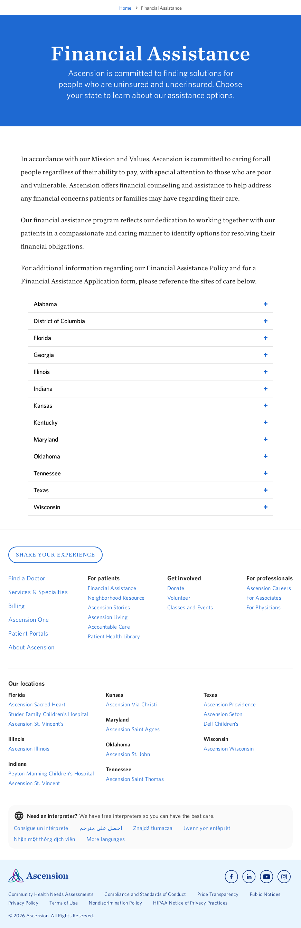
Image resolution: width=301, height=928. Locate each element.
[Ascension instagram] (284, 876)
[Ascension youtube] (266, 876)
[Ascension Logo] (38, 880)
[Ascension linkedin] (249, 876)
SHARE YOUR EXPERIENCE (55, 555)
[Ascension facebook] (231, 876)
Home (125, 8)
